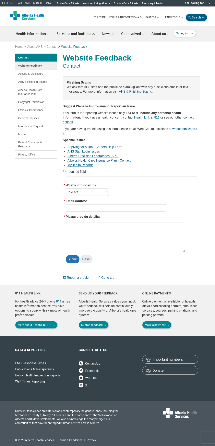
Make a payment (157, 324)
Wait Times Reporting (30, 381)
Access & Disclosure (30, 73)
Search (196, 17)
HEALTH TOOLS (174, 17)
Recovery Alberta (152, 3)
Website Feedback (30, 65)
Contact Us (89, 363)
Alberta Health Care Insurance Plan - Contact (99, 160)
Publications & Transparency (34, 369)
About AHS (35, 46)
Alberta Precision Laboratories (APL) (93, 156)
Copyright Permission (31, 102)
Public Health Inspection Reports (38, 375)
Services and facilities (75, 34)
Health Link (142, 117)
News (108, 34)
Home (19, 46)
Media (22, 134)
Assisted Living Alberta (96, 3)
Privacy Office (26, 154)
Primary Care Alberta (126, 3)
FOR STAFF (99, 17)
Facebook (89, 371)
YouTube (88, 378)
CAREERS (152, 17)
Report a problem (77, 277)
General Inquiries (28, 118)
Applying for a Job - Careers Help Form (94, 147)
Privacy (91, 440)
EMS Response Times (30, 363)
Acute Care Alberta (68, 3)
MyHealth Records (80, 165)
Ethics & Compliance (31, 110)
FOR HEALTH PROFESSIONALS (125, 17)
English (184, 33)
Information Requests (31, 126)
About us (160, 34)
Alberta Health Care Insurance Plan (30, 92)
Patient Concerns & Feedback (30, 144)
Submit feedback (93, 324)
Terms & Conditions (70, 440)
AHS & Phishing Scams (32, 81)
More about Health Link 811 (36, 324)
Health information (32, 34)
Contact (51, 46)
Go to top (106, 277)
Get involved (132, 34)
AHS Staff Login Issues (83, 151)
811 (157, 117)
